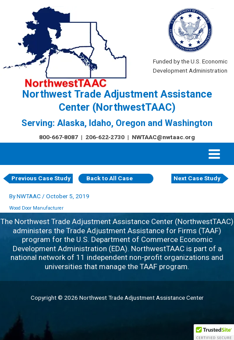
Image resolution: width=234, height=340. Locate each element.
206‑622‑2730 (104, 136)
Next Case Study (197, 178)
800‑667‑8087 (58, 136)
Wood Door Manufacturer (36, 208)
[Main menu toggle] (214, 154)
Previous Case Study (41, 178)
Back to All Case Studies (109, 179)
